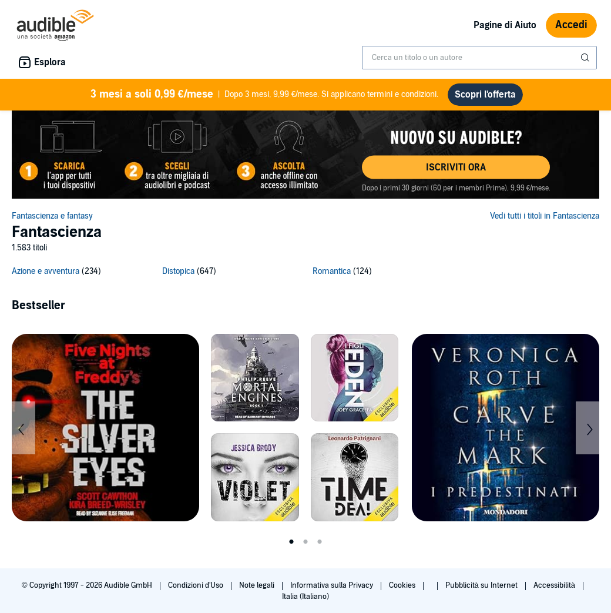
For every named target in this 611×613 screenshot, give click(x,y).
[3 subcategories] (305, 273)
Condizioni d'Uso (196, 585)
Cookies (403, 585)
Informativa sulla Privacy (332, 585)
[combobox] (479, 57)
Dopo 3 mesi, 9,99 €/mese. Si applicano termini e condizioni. (264, 94)
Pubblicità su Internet (482, 585)
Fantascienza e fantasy (52, 216)
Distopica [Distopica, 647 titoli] (178, 271)
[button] (456, 167)
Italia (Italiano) (305, 596)
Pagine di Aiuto (505, 25)
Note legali (257, 585)
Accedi (571, 25)
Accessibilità (555, 585)
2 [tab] (305, 542)
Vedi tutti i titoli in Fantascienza (544, 216)
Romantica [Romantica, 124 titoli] (332, 271)
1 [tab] (291, 542)
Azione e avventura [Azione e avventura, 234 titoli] (45, 271)
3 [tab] (319, 542)
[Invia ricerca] (586, 57)
